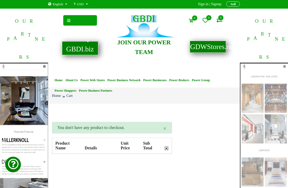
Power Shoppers (65, 90)
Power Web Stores (92, 80)
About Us (71, 80)
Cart (69, 95)
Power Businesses (154, 80)
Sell (233, 4)
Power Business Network (124, 80)
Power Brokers (179, 80)
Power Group (201, 80)
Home (59, 80)
